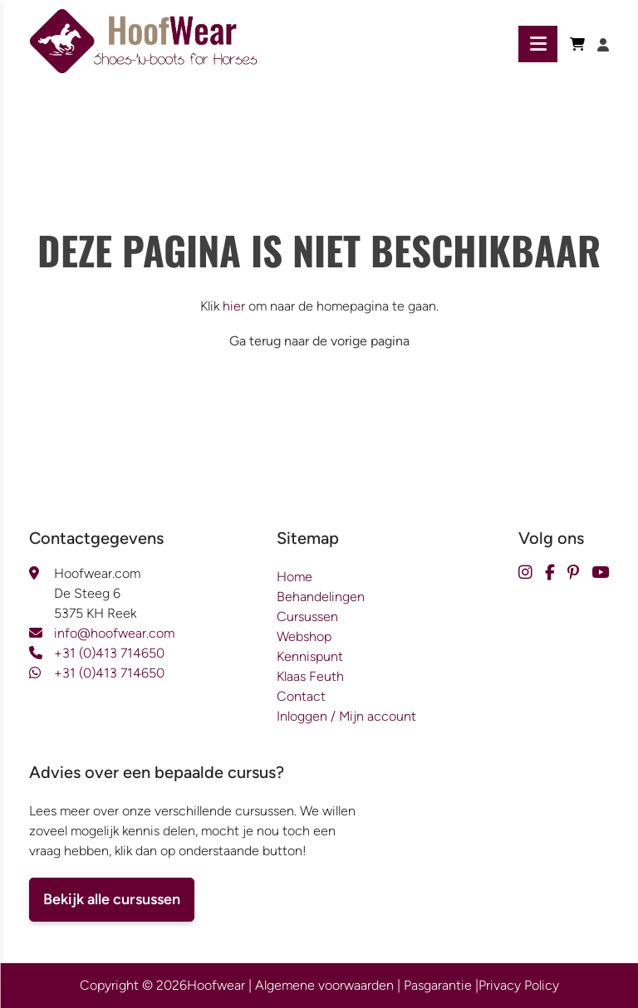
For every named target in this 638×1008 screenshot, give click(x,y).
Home (294, 577)
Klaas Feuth (310, 676)
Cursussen (307, 616)
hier (234, 306)
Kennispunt (310, 656)
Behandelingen (321, 596)
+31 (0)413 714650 (109, 653)
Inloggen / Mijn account (346, 716)
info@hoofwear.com (114, 633)
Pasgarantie (438, 985)
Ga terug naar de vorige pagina (319, 341)
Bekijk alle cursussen (111, 899)
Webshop (304, 636)
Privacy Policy (518, 985)
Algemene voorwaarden (324, 985)
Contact (301, 696)
